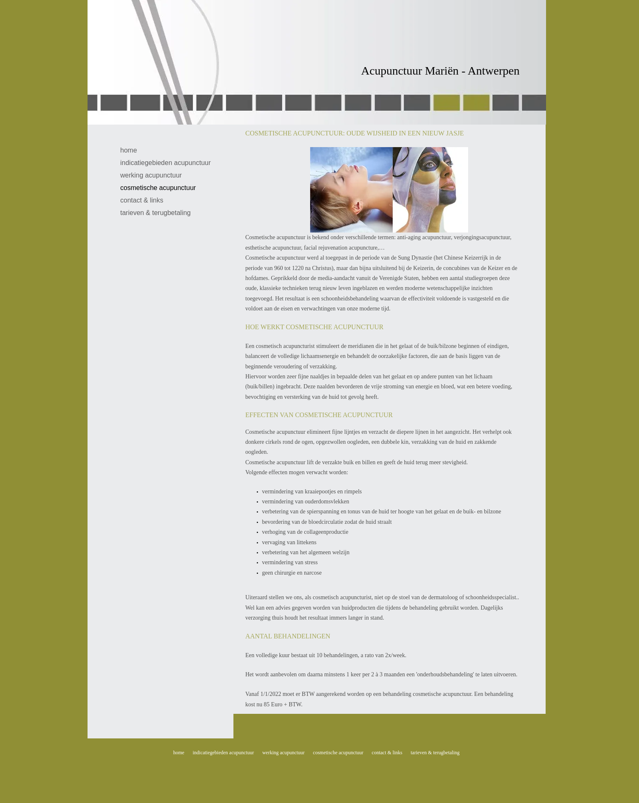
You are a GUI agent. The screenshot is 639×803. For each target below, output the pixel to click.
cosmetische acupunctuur (158, 187)
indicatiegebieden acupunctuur (165, 162)
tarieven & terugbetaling (155, 212)
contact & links (141, 200)
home (128, 150)
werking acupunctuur (151, 175)
